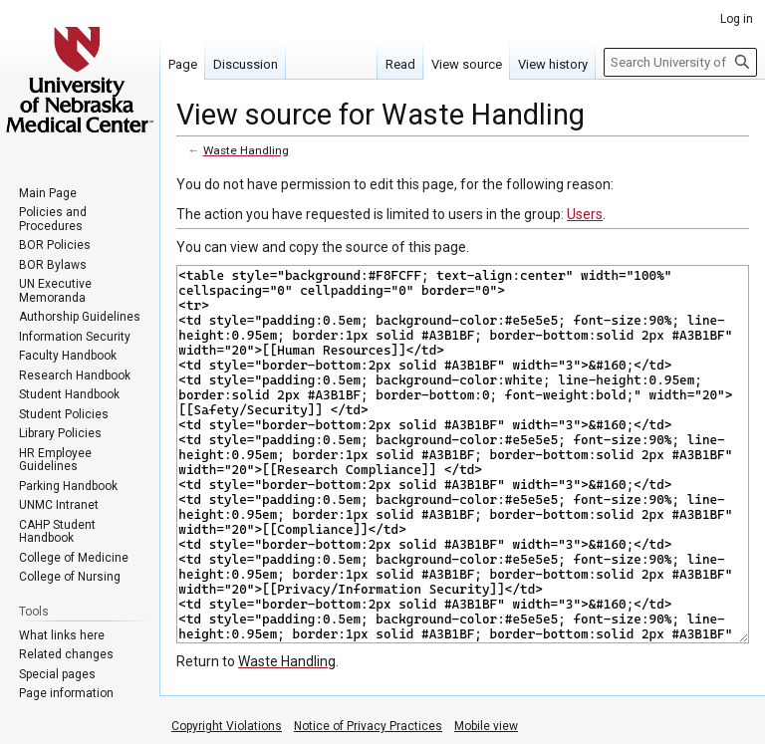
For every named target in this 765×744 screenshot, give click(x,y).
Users (585, 214)
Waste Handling (246, 150)
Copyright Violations (226, 726)
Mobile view (486, 726)
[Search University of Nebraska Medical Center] (680, 62)
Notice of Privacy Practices (368, 726)
